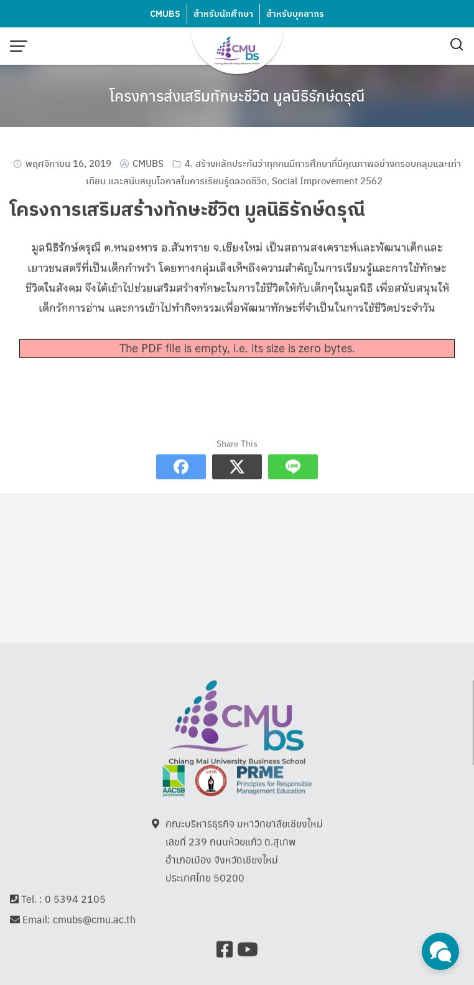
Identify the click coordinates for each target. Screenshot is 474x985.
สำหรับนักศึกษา (223, 14)
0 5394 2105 (75, 900)
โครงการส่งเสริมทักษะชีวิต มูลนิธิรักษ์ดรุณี (237, 95)
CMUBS (165, 14)
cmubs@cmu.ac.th (94, 920)
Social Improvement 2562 (327, 180)
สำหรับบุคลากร (295, 14)
